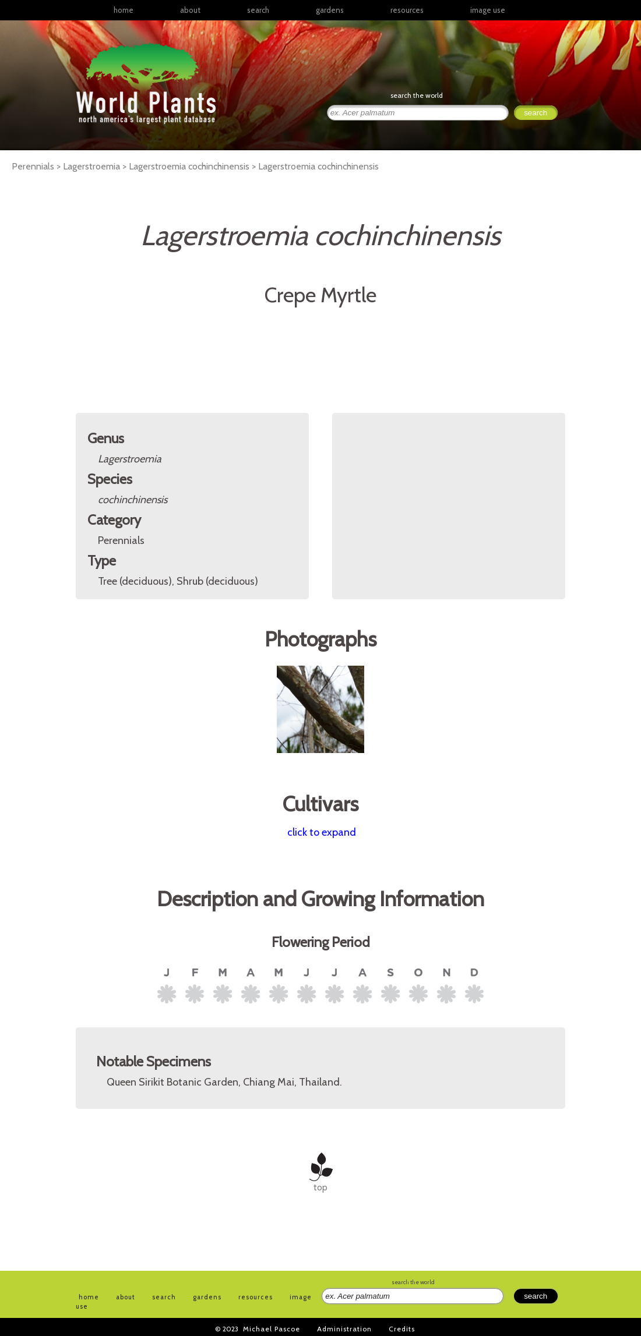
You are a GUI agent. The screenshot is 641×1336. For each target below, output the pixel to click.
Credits (402, 1328)
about (190, 10)
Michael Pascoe (271, 1328)
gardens (330, 10)
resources (255, 1297)
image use (487, 10)
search (258, 10)
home (123, 10)
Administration (344, 1328)
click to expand (321, 832)
